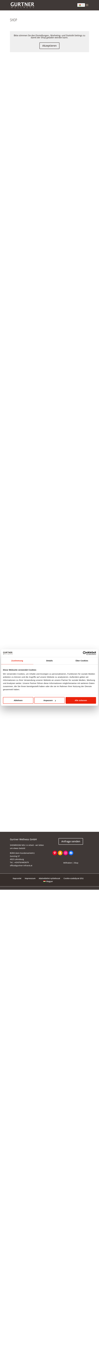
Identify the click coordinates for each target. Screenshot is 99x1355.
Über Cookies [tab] (82, 661)
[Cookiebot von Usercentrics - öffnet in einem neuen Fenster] (84, 653)
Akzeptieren (49, 45)
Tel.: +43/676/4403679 (19, 862)
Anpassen (49, 700)
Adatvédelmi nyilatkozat (49, 878)
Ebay (76, 863)
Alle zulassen (81, 700)
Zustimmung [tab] (17, 661)
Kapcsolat (17, 878)
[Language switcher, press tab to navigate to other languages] (81, 5)
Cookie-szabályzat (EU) (73, 878)
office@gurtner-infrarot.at (21, 865)
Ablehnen (18, 700)
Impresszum (30, 878)
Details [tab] (49, 661)
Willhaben (67, 863)
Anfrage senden (70, 841)
